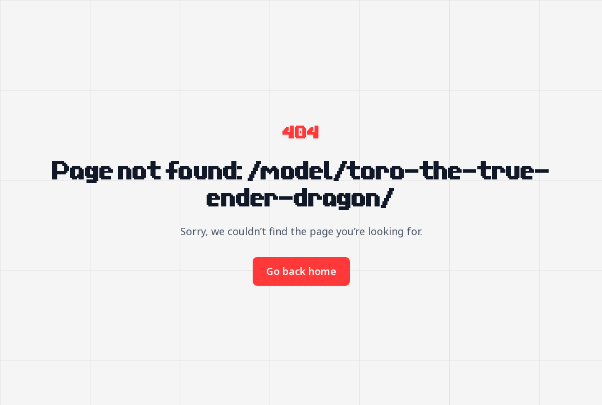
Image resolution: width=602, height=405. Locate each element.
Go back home (301, 271)
